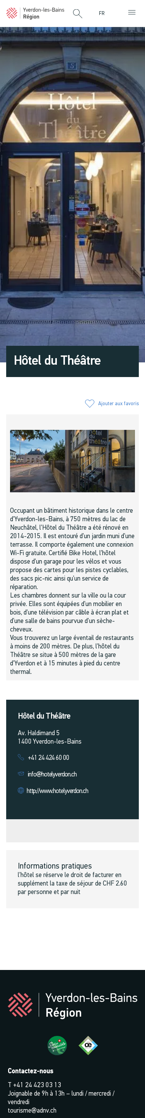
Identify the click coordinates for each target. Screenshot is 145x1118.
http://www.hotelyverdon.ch (57, 791)
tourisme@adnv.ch (32, 1111)
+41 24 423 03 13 (37, 1085)
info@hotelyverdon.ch (52, 774)
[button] (77, 14)
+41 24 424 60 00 (48, 758)
